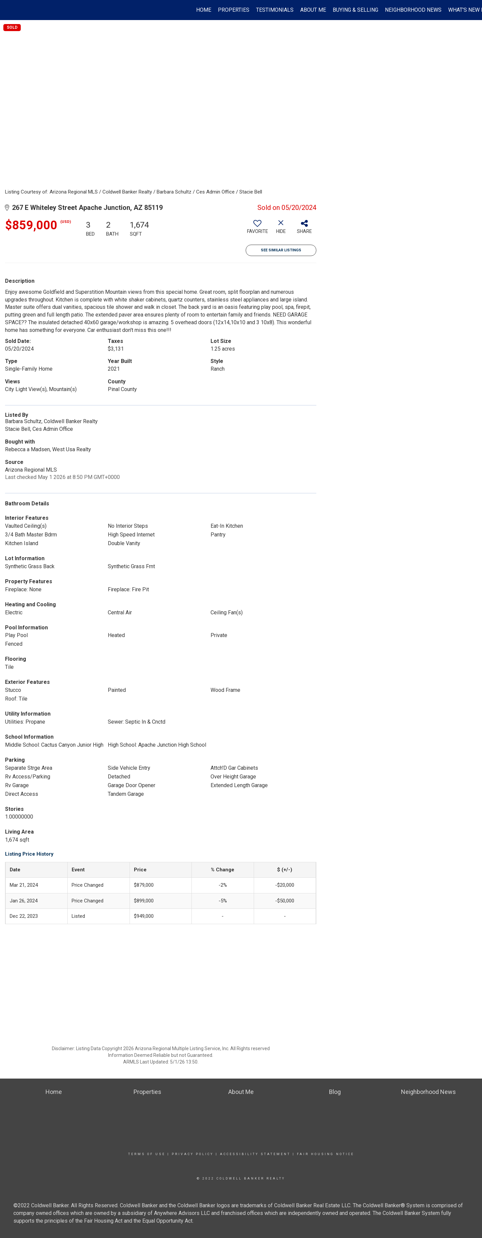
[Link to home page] (8, 10)
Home (203, 10)
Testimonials (275, 10)
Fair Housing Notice (325, 1154)
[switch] (257, 229)
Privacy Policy (193, 1154)
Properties (233, 10)
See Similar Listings (281, 250)
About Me (313, 10)
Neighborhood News (413, 10)
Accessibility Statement (255, 1154)
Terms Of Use (146, 1154)
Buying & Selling (355, 10)
